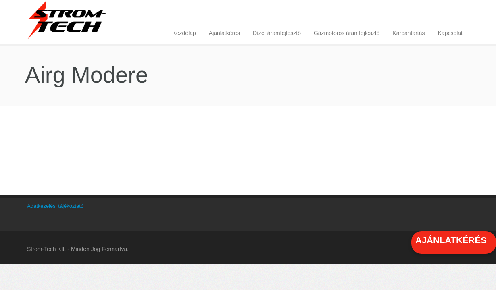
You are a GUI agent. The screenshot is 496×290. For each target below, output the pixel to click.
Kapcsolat (450, 33)
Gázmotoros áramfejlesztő (346, 33)
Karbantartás (408, 33)
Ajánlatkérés (224, 33)
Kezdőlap (184, 33)
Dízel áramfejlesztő (277, 33)
